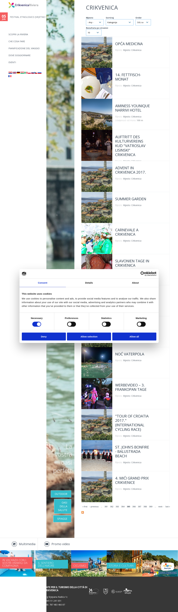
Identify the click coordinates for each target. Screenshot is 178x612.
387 (139, 506)
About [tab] (135, 282)
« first (84, 506)
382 (111, 506)
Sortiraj (110, 17)
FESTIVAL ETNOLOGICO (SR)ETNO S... (28, 17)
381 (106, 506)
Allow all (134, 336)
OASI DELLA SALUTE (62, 506)
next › (160, 506)
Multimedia (27, 544)
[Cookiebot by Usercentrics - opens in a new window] (142, 273)
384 (122, 506)
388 (145, 506)
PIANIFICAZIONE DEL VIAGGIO (24, 48)
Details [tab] (89, 282)
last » (167, 506)
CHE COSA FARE (17, 41)
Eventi (12, 62)
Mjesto (89, 17)
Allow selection (89, 336)
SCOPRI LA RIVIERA (18, 34)
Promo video (60, 544)
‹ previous (94, 506)
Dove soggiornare (19, 55)
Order (138, 17)
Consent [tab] (42, 282)
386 (134, 506)
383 (117, 506)
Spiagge (62, 518)
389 (150, 506)
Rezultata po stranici (97, 28)
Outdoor (61, 494)
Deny (44, 336)
